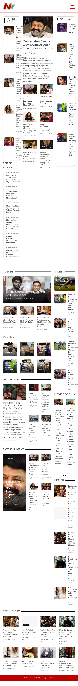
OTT (14, 397)
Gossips (7, 313)
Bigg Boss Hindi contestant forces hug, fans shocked (13, 406)
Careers (45, 656)
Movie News (28, 91)
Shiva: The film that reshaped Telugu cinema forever (20, 86)
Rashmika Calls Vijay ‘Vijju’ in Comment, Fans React (9, 321)
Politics (24, 344)
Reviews (58, 403)
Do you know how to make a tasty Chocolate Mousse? (72, 539)
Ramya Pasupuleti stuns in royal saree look (12, 239)
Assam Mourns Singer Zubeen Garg (72, 28)
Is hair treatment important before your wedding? (72, 593)
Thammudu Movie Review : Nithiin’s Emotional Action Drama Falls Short (60, 416)
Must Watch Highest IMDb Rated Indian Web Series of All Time (66, 664)
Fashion (26, 624)
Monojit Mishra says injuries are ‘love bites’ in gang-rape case (72, 114)
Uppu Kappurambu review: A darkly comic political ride (72, 414)
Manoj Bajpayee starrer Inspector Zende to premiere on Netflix (45, 400)
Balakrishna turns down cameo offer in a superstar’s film (13, 178)
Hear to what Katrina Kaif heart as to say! (71, 514)
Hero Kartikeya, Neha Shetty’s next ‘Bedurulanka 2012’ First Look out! (67, 634)
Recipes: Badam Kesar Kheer (28, 662)
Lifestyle (45, 624)
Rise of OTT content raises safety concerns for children (33, 430)
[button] (63, 475)
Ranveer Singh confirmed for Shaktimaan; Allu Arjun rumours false (44, 322)
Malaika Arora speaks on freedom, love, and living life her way (20, 116)
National (7, 361)
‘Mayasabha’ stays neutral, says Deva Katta (46, 428)
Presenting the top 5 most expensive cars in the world (72, 492)
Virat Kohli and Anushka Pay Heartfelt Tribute (72, 325)
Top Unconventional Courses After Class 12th (47, 664)
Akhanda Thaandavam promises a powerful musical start (11, 194)
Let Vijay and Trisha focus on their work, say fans (26, 321)
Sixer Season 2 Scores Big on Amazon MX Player (33, 398)
